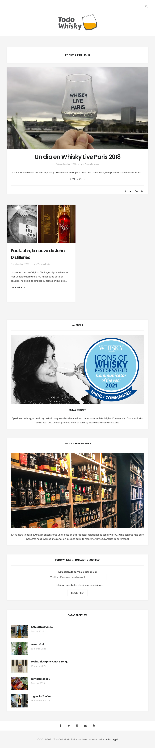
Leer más (77, 179)
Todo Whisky (44, 264)
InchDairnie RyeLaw (42, 627)
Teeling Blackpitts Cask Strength (50, 661)
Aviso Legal (111, 739)
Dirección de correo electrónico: (77, 571)
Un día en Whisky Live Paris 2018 (77, 157)
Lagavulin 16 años (41, 696)
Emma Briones (91, 164)
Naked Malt (37, 644)
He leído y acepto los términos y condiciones (77, 584)
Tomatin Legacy (40, 679)
